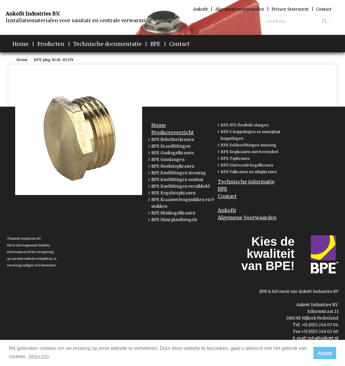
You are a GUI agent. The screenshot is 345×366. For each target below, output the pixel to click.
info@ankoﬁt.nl (323, 338)
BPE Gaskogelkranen (172, 153)
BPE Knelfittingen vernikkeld (180, 186)
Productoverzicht (172, 132)
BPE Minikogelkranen (173, 213)
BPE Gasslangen (167, 159)
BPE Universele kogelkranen (247, 165)
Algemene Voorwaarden (247, 217)
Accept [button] (325, 353)
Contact (227, 196)
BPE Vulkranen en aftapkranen (249, 171)
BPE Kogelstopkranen (173, 193)
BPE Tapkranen (235, 158)
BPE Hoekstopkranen (172, 166)
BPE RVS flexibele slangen (244, 125)
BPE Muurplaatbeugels (174, 219)
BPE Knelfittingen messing (178, 173)
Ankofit (227, 210)
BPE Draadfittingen (170, 146)
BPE (222, 189)
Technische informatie (246, 182)
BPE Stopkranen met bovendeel (249, 151)
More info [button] (39, 356)
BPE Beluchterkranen (172, 139)
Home (22, 59)
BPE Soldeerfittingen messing (248, 145)
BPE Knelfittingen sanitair (177, 179)
